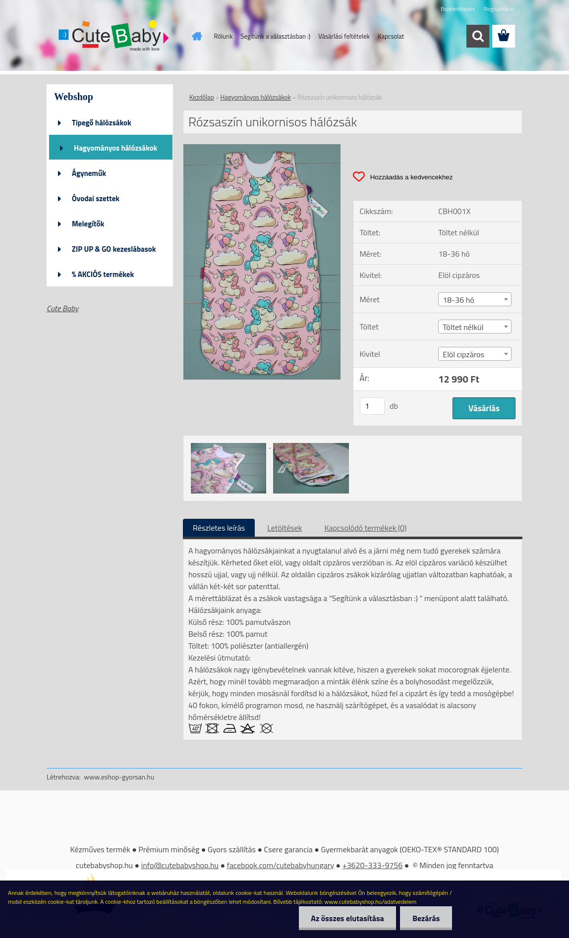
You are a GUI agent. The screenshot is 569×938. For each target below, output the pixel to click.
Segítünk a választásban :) (275, 36)
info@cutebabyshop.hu (180, 865)
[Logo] (115, 36)
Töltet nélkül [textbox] (463, 327)
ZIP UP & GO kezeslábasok (114, 249)
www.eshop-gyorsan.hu (119, 777)
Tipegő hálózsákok (101, 122)
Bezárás (426, 918)
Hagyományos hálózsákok (115, 148)
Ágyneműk (89, 173)
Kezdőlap (201, 97)
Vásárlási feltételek (344, 36)
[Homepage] (195, 36)
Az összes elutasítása (347, 918)
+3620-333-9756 (372, 865)
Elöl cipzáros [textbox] (463, 354)
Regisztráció (499, 8)
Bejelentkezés (458, 8)
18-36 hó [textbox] (458, 300)
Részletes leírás (219, 528)
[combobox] (475, 299)
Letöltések (284, 528)
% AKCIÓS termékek (103, 274)
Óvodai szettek (95, 198)
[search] (477, 36)
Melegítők (88, 223)
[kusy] (372, 406)
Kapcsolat (391, 36)
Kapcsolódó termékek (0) (365, 528)
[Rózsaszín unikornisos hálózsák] (262, 148)
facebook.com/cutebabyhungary (280, 865)
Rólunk (223, 36)
